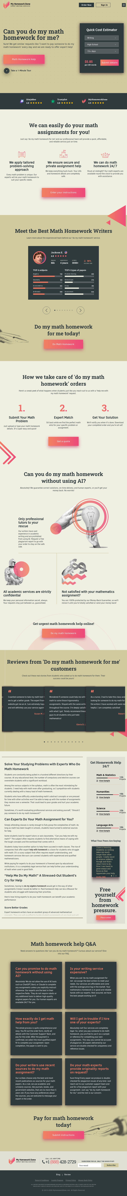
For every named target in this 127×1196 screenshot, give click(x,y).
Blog (58, 1174)
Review (67, 1174)
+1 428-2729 (61, 1162)
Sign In (104, 5)
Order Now (86, 5)
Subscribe (111, 1165)
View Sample (104, 780)
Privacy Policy (71, 1180)
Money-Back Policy (85, 1180)
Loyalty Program (57, 1180)
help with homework (38, 849)
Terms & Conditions (42, 1180)
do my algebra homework (35, 886)
